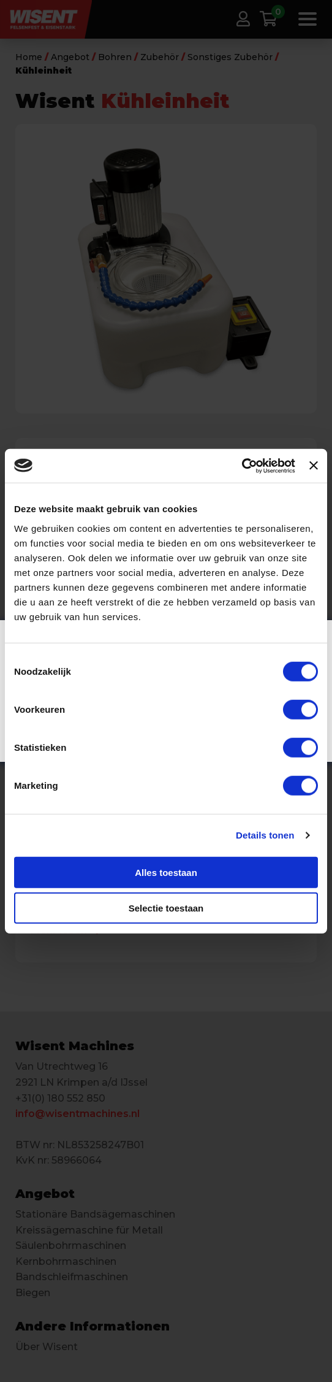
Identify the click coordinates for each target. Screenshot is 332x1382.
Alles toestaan (166, 872)
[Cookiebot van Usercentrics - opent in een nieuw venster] (241, 466)
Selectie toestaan (166, 908)
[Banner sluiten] (313, 465)
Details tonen (265, 835)
